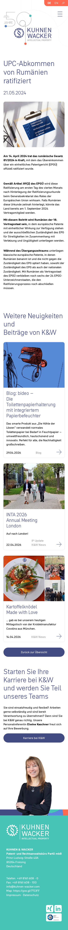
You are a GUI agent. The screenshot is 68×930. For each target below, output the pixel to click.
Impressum (13, 895)
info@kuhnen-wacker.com (23, 886)
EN (56, 3)
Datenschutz (31, 895)
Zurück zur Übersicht (34, 652)
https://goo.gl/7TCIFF (26, 891)
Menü (60, 14)
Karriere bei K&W (34, 738)
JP (63, 3)
